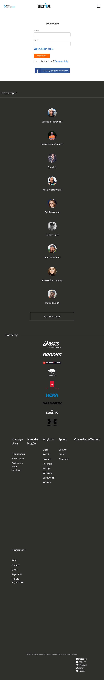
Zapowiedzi (48, 478)
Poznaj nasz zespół (52, 317)
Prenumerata (18, 454)
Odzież (62, 454)
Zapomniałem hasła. (43, 48)
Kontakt (15, 565)
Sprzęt (63, 439)
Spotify (81, 668)
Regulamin (17, 574)
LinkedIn (81, 671)
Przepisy (47, 459)
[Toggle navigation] (98, 6)
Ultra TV (82, 662)
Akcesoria (63, 459)
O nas (14, 570)
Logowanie (41, 56)
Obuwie (62, 450)
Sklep (14, 560)
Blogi (45, 450)
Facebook (82, 659)
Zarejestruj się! (61, 61)
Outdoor (95, 439)
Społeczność (18, 459)
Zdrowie (47, 482)
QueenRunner (82, 439)
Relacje (46, 468)
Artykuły (48, 439)
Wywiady (47, 473)
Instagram (82, 665)
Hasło (36, 40)
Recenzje (47, 464)
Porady (46, 454)
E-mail (36, 31)
